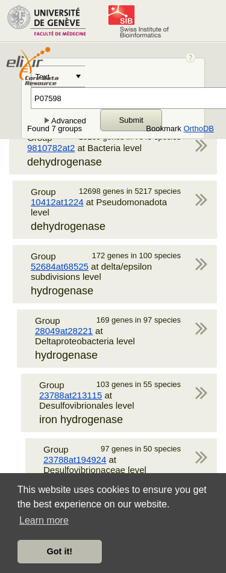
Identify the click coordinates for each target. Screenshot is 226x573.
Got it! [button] (59, 551)
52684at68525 (60, 266)
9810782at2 (51, 148)
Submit (131, 120)
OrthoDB (198, 128)
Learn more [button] (44, 520)
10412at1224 (57, 202)
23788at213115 (70, 395)
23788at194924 (74, 459)
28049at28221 (64, 331)
